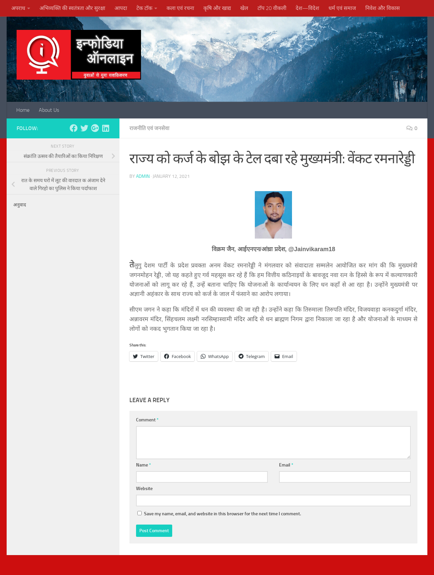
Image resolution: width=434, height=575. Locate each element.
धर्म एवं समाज (342, 8)
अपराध (18, 8)
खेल (244, 8)
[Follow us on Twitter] (84, 128)
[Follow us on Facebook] (74, 128)
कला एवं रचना (180, 8)
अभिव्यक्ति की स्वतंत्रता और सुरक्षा (72, 8)
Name (143, 465)
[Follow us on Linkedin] (105, 128)
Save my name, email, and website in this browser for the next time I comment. (222, 514)
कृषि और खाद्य (217, 8)
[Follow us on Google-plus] (95, 128)
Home (23, 110)
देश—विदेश (307, 8)
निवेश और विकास (382, 8)
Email (286, 465)
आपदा (120, 8)
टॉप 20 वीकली (271, 8)
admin (143, 176)
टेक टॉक (144, 8)
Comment (147, 420)
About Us (49, 110)
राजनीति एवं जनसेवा (149, 128)
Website (144, 488)
